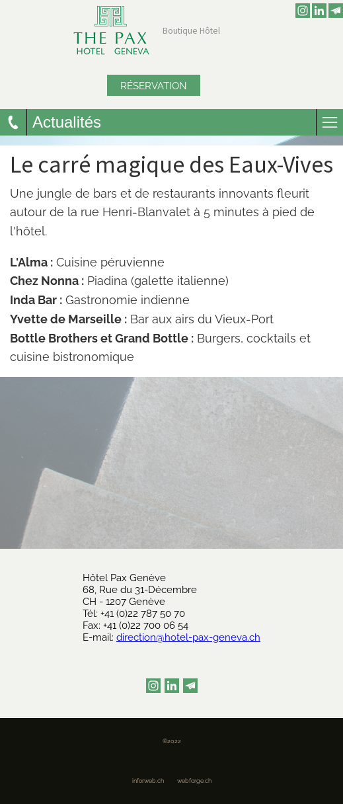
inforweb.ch (148, 781)
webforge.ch (194, 781)
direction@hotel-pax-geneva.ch (188, 637)
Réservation (153, 86)
